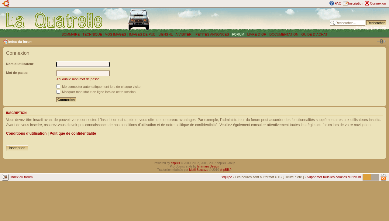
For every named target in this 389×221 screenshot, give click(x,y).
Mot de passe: (17, 72)
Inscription (355, 3)
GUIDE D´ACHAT (314, 34)
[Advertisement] (250, 20)
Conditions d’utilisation (26, 133)
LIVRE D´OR (257, 34)
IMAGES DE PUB (142, 34)
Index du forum (20, 41)
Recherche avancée (371, 27)
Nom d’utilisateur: (20, 64)
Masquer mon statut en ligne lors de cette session (96, 92)
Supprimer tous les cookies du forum (334, 177)
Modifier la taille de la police (381, 41)
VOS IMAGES (115, 34)
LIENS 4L (166, 34)
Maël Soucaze (198, 169)
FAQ (338, 3)
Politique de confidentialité (73, 133)
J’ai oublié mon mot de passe (77, 79)
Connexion (378, 3)
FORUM (238, 34)
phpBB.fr (226, 169)
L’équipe (226, 177)
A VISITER (184, 34)
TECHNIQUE (92, 34)
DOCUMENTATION (283, 34)
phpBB (175, 163)
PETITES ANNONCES (211, 34)
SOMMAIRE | (71, 34)
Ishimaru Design (208, 166)
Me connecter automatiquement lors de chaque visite (98, 86)
